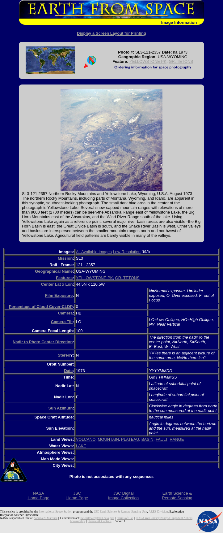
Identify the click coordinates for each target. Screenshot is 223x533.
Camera (65, 313)
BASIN (147, 439)
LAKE (81, 446)
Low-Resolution (127, 251)
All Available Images (94, 251)
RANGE (177, 439)
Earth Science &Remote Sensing (177, 495)
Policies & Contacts (99, 521)
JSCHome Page (77, 495)
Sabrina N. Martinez (45, 518)
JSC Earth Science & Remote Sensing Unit (120, 511)
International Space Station (55, 511)
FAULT (161, 439)
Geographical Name (54, 271)
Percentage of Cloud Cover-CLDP (41, 306)
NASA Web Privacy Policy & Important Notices (164, 518)
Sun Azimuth (60, 408)
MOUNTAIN (108, 439)
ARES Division (158, 511)
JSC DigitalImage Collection (123, 495)
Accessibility (77, 521)
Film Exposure (59, 295)
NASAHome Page (38, 495)
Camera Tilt (62, 321)
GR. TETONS (181, 61)
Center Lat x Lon (57, 284)
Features (64, 277)
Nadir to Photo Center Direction (43, 342)
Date (68, 370)
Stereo (64, 355)
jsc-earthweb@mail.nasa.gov (97, 518)
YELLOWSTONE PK (147, 61)
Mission (65, 258)
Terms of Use (125, 518)
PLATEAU (130, 439)
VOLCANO (86, 439)
